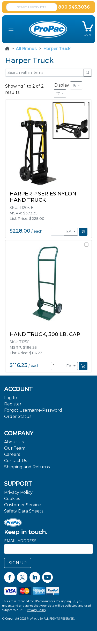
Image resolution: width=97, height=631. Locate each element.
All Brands (26, 48)
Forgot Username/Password (33, 410)
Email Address (20, 540)
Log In (10, 397)
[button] (11, 29)
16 (74, 85)
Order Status (17, 416)
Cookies (12, 498)
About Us (14, 441)
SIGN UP (18, 562)
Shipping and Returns (27, 466)
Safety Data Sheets (23, 511)
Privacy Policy (18, 492)
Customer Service (22, 504)
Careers (12, 454)
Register (12, 404)
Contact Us (15, 460)
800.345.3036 (74, 7)
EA (69, 231)
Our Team (14, 448)
